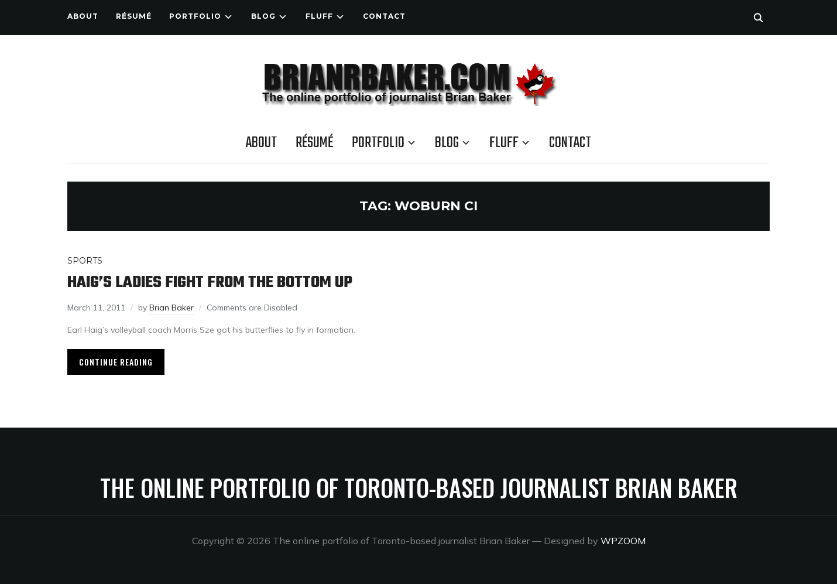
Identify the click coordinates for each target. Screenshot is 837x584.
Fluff (319, 16)
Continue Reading (116, 362)
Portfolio (195, 16)
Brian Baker (171, 307)
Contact (384, 16)
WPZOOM (623, 541)
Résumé (134, 16)
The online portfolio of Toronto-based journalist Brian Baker (418, 487)
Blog (263, 16)
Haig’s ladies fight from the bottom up (209, 282)
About (82, 16)
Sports (84, 260)
